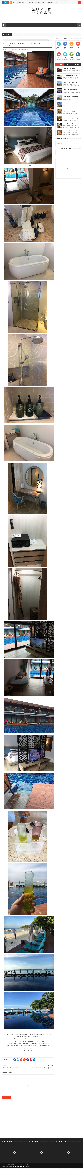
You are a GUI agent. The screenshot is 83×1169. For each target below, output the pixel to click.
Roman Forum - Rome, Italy (70, 82)
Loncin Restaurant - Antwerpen (71, 117)
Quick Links (41, 2)
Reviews (5, 29)
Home (14, 2)
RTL (57, 2)
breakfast (24, 1048)
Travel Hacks (73, 25)
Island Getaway (28, 25)
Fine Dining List (51, 2)
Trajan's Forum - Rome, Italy (70, 96)
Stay (8, 25)
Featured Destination (43, 25)
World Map (25, 2)
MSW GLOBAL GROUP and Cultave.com (20, 1166)
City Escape (16, 25)
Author (19, 2)
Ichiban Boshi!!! (67, 110)
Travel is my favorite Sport (19, 1164)
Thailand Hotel (12, 40)
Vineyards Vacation (59, 25)
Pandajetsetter (33, 2)
